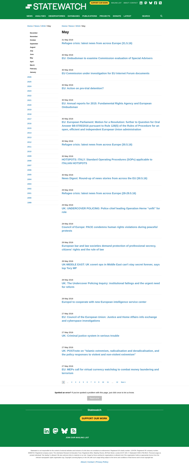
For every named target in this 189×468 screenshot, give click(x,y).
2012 (29, 142)
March (32, 65)
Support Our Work (99, 3)
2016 (78, 26)
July (31, 51)
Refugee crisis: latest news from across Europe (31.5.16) (97, 43)
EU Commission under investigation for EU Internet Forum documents (105, 73)
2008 (29, 161)
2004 (29, 179)
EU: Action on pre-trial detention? (83, 88)
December (34, 33)
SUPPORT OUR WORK (94, 418)
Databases (74, 16)
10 (103, 382)
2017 (29, 119)
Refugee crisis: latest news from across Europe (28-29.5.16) (99, 193)
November (34, 36)
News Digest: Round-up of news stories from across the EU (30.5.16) (104, 178)
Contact (91, 462)
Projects (105, 16)
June (32, 54)
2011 (29, 147)
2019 (29, 110)
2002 (29, 189)
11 (108, 382)
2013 (29, 137)
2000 (29, 198)
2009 (29, 156)
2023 (29, 91)
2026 (29, 77)
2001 (29, 193)
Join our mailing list (77, 437)
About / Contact (131, 3)
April (31, 62)
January (33, 72)
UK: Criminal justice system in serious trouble (90, 335)
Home (64, 26)
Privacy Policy (102, 462)
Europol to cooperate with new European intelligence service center (104, 301)
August (32, 47)
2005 (29, 175)
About (83, 462)
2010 (29, 151)
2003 (29, 184)
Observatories (56, 16)
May (31, 58)
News (30, 16)
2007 (29, 165)
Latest (127, 16)
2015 (29, 128)
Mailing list (116, 3)
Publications (89, 16)
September (34, 44)
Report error (94, 398)
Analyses (40, 16)
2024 (29, 86)
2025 (29, 82)
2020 (29, 105)
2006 (29, 170)
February (33, 69)
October (33, 40)
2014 (29, 133)
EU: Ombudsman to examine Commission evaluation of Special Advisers (107, 58)
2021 (29, 100)
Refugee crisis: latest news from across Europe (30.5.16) (97, 144)
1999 (29, 203)
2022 (29, 96)
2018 (29, 114)
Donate (117, 16)
